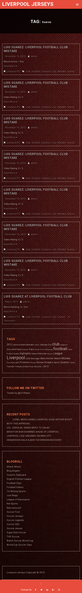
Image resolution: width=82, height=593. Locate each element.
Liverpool (46, 71)
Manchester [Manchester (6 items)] (47, 358)
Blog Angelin (13, 471)
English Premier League (19, 479)
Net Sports (12, 503)
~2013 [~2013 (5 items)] (45, 366)
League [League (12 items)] (58, 353)
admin (34, 56)
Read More (10, 66)
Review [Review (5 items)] (40, 362)
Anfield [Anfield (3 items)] (22, 345)
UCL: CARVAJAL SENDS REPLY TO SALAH (28, 428)
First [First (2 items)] (42, 349)
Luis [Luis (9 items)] (28, 358)
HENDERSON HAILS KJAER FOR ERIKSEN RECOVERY (34, 440)
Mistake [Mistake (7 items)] (66, 358)
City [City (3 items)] (50, 345)
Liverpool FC (13, 71)
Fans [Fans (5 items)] (31, 349)
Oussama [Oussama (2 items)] (11, 363)
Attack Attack (14, 467)
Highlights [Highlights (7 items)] (25, 353)
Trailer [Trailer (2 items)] (72, 363)
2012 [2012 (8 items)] (10, 344)
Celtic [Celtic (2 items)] (37, 345)
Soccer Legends (15, 520)
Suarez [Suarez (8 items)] (65, 362)
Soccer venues (14, 528)
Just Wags (12, 495)
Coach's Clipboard (16, 475)
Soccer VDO (13, 524)
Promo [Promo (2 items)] (33, 363)
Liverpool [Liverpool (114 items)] (16, 357)
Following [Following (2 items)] (49, 349)
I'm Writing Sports (16, 491)
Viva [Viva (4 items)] (31, 366)
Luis (54, 71)
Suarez (71, 71)
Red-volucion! (14, 508)
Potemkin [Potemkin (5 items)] (25, 362)
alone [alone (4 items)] (16, 345)
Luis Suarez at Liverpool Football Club (38, 296)
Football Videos (15, 487)
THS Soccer (13, 536)
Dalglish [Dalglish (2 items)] (64, 345)
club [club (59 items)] (56, 344)
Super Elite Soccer (16, 532)
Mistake (62, 71)
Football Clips (14, 483)
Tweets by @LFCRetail (18, 393)
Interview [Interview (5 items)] (42, 353)
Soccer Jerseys (15, 516)
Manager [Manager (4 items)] (35, 358)
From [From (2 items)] (70, 349)
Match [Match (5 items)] (57, 358)
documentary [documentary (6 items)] (14, 349)
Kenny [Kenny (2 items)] (50, 354)
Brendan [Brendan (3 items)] (30, 345)
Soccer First (13, 512)
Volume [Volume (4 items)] (37, 366)
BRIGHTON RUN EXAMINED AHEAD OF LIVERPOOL (33, 432)
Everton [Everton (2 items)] (25, 349)
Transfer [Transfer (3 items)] (11, 367)
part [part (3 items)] (17, 362)
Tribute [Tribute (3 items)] (18, 367)
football (36, 71)
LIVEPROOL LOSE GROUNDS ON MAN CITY (29, 436)
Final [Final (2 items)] (37, 349)
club (28, 71)
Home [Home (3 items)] (34, 354)
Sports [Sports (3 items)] (57, 362)
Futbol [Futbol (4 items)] (10, 354)
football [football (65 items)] (60, 348)
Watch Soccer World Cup (20, 540)
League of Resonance (18, 499)
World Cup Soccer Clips (19, 544)
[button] (76, 4)
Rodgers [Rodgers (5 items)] (48, 362)
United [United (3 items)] (25, 367)
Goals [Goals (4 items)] (16, 354)
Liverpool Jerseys (27, 4)
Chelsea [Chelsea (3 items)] (43, 345)
